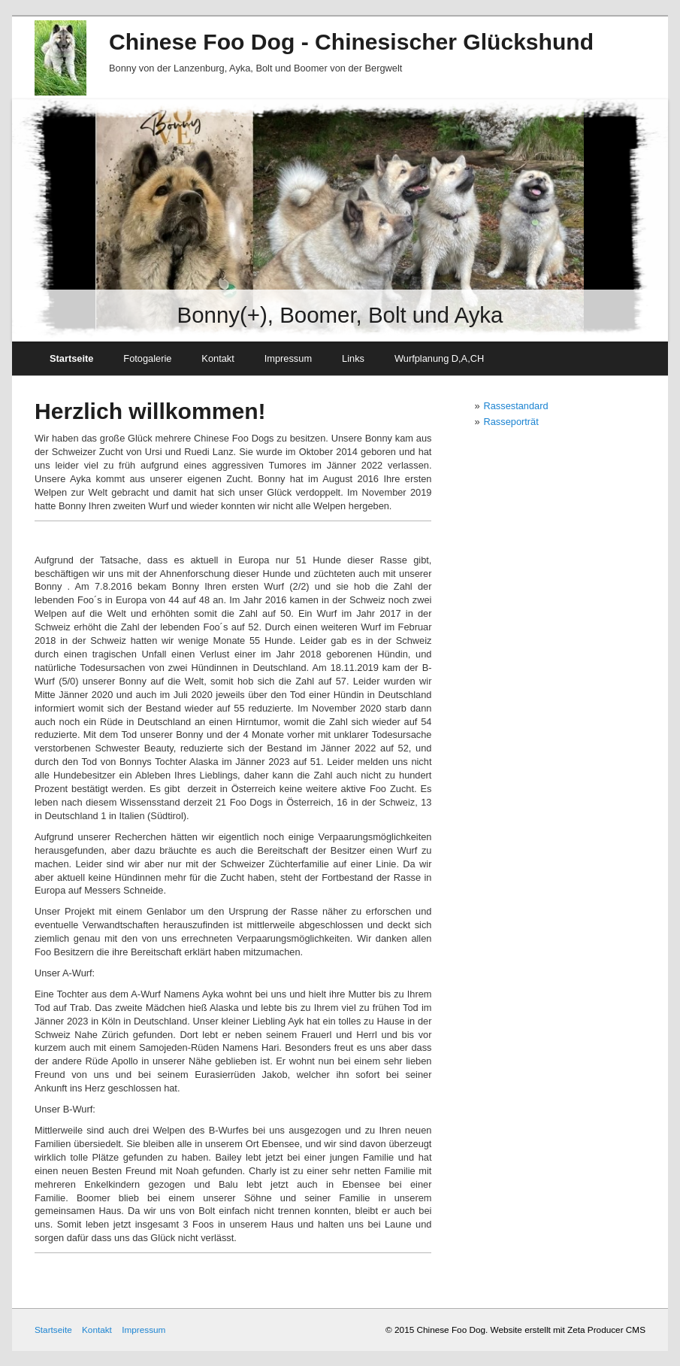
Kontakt (217, 358)
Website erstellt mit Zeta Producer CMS (568, 1329)
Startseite (71, 358)
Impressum (288, 358)
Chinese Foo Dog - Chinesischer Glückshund (351, 41)
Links (353, 358)
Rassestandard (516, 405)
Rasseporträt (511, 421)
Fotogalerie (147, 358)
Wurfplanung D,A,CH (439, 358)
